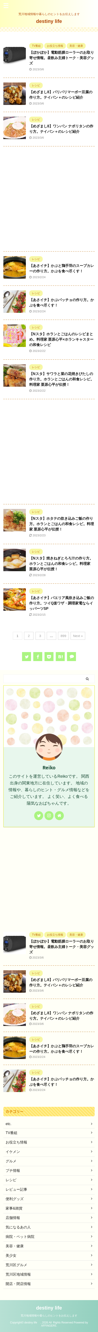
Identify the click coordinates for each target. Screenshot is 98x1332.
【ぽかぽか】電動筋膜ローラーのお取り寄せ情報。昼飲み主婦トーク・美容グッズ (61, 58)
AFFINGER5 (48, 1325)
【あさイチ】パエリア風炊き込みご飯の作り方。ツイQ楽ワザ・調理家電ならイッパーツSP (61, 603)
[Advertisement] (49, 200)
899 (63, 636)
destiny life (51, 21)
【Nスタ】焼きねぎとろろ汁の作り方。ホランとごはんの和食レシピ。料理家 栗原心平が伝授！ (61, 563)
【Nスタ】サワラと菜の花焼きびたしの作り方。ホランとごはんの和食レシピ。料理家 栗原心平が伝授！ (61, 379)
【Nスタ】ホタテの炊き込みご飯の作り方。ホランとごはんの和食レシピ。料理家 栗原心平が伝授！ (61, 524)
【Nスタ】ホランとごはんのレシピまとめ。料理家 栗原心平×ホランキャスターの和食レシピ (61, 339)
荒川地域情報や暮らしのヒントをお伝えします (49, 1315)
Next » (78, 636)
